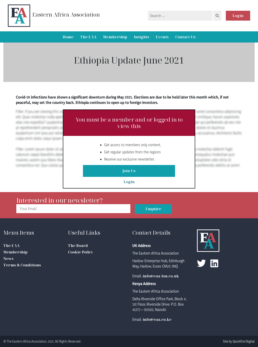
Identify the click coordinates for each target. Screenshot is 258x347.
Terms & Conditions (22, 265)
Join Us (129, 171)
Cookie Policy (80, 252)
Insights (141, 36)
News (8, 258)
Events (162, 36)
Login (238, 15)
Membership (115, 36)
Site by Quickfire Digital (239, 341)
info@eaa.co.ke (157, 319)
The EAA (88, 36)
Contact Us (185, 36)
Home (68, 36)
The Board (78, 245)
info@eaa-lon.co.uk (161, 276)
